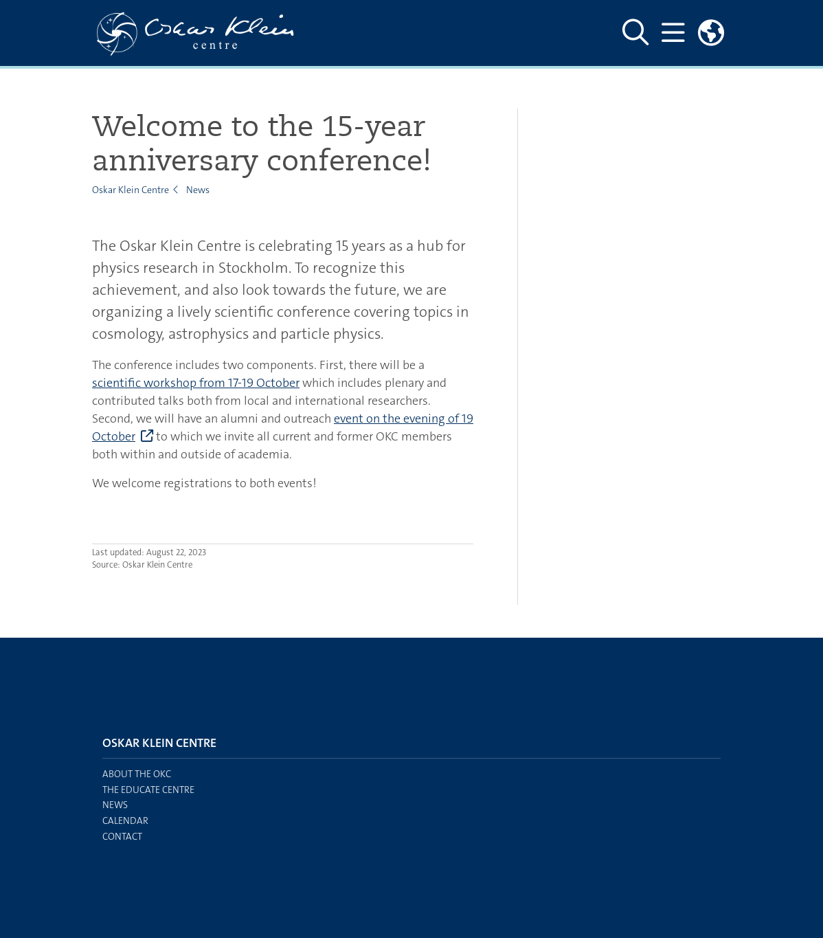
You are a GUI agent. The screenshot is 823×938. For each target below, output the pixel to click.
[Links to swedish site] (711, 33)
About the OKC (136, 774)
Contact (122, 836)
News (198, 189)
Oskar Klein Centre (130, 189)
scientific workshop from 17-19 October (196, 383)
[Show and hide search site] (635, 33)
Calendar (125, 820)
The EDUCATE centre (148, 789)
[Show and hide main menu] (673, 33)
